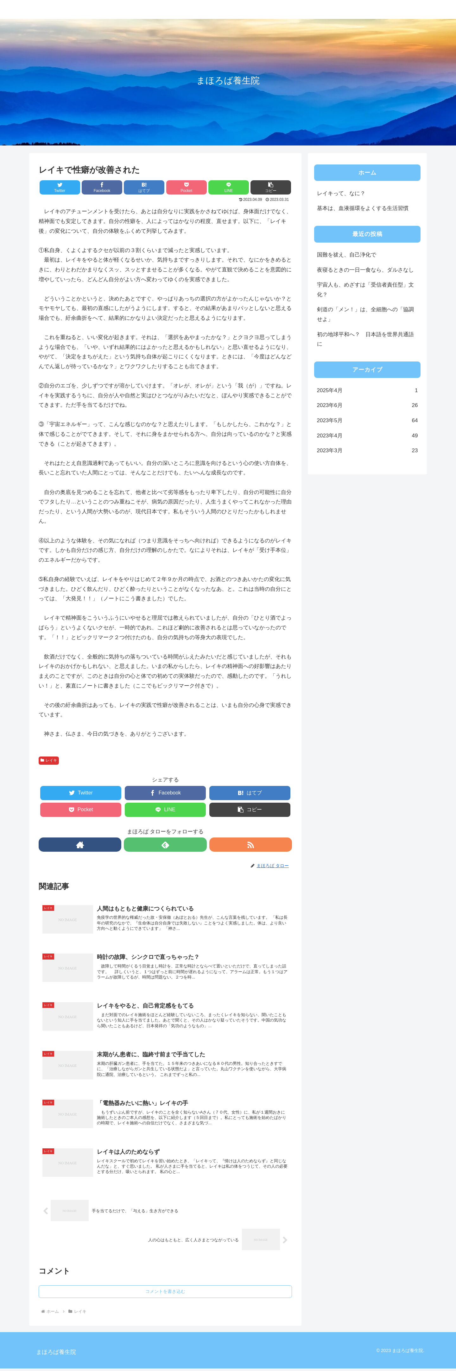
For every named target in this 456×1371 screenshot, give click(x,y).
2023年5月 (367, 421)
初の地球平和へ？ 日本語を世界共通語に (365, 339)
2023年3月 (367, 451)
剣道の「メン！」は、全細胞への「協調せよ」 (365, 314)
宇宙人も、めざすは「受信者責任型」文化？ (365, 290)
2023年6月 (367, 406)
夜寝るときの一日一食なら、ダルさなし (365, 270)
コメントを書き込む (165, 1294)
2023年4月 (367, 436)
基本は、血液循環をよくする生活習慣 (362, 208)
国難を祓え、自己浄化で (346, 255)
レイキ (49, 760)
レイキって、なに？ (341, 193)
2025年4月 (367, 391)
